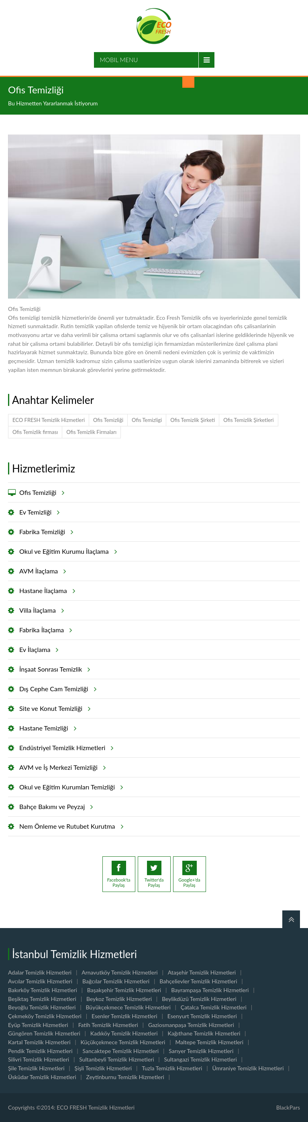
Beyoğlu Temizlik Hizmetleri (41, 1007)
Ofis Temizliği (108, 420)
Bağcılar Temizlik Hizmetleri (115, 981)
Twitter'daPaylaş (154, 874)
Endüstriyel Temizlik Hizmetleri (65, 747)
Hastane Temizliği (46, 728)
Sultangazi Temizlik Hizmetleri (200, 1059)
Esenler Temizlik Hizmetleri (124, 1016)
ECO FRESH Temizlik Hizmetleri (48, 420)
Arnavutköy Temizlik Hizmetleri (120, 972)
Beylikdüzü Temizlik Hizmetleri (199, 998)
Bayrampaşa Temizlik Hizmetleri (210, 990)
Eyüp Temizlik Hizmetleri (38, 1024)
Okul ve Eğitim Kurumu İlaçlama (66, 551)
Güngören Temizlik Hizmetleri (44, 1033)
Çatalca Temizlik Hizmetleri (214, 1007)
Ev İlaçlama (37, 649)
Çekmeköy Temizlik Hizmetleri (45, 1016)
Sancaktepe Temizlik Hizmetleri (121, 1050)
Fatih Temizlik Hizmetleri (108, 1024)
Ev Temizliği (38, 512)
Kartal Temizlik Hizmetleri (39, 1042)
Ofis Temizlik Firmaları (91, 432)
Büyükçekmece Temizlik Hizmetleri (128, 1007)
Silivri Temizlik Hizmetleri (38, 1059)
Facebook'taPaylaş (119, 874)
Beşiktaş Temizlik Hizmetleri (42, 998)
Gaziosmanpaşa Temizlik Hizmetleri (191, 1024)
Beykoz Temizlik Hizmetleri (119, 998)
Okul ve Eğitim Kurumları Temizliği (69, 787)
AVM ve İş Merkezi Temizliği (61, 767)
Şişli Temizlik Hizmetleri (103, 1068)
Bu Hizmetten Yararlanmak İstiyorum (53, 103)
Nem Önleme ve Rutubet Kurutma (70, 826)
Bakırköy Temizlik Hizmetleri (42, 990)
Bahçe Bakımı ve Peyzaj (54, 806)
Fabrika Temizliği (45, 531)
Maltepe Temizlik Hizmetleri (209, 1042)
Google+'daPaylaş (189, 874)
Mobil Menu (119, 59)
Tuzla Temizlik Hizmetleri (172, 1068)
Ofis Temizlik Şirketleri (248, 420)
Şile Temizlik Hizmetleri (36, 1068)
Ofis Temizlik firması (35, 432)
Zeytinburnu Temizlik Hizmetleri (125, 1077)
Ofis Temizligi (147, 420)
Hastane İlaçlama (46, 590)
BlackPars (288, 1107)
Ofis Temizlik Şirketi (192, 420)
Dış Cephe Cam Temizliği (56, 688)
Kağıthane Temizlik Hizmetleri (204, 1033)
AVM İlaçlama (41, 571)
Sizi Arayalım (188, 82)
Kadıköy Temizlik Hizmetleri (124, 1033)
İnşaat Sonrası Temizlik (53, 669)
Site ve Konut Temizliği (53, 708)
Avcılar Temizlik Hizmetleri (40, 981)
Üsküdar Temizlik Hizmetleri (42, 1077)
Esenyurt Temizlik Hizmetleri (202, 1016)
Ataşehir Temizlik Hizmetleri (202, 972)
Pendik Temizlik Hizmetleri (40, 1050)
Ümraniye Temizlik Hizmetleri (248, 1068)
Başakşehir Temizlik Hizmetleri (124, 990)
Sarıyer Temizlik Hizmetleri (201, 1050)
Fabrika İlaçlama (44, 630)
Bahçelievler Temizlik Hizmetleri (198, 981)
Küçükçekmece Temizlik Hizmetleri (123, 1042)
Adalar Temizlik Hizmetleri (39, 972)
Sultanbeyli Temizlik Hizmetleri (116, 1059)
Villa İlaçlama (40, 610)
